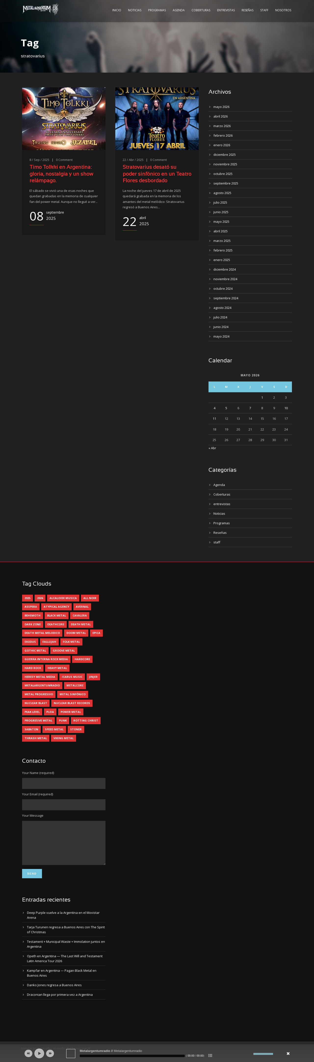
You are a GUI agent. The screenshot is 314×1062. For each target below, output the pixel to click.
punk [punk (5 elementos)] (63, 720)
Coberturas (201, 10)
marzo (222, 126)
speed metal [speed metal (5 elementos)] (54, 729)
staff (216, 542)
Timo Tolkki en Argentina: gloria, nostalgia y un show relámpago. (61, 174)
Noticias (134, 10)
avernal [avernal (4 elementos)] (82, 606)
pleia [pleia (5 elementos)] (50, 712)
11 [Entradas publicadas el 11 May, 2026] (214, 418)
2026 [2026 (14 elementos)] (40, 598)
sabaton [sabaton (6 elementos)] (31, 729)
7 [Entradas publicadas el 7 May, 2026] (250, 408)
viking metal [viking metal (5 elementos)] (63, 738)
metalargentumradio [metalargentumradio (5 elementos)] (42, 685)
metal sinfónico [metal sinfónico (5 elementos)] (73, 694)
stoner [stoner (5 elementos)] (76, 729)
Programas (157, 10)
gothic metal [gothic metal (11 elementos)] (35, 650)
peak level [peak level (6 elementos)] (32, 712)
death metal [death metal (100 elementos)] (81, 624)
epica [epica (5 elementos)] (96, 633)
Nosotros (283, 10)
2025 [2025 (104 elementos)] (27, 598)
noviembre (225, 164)
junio (220, 212)
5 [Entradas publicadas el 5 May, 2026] (226, 408)
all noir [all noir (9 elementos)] (89, 598)
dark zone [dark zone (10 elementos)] (33, 624)
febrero (223, 135)
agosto (222, 193)
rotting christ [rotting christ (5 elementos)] (85, 720)
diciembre (224, 154)
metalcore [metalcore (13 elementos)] (74, 685)
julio (220, 202)
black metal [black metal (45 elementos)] (56, 615)
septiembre (225, 183)
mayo (221, 107)
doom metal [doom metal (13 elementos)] (76, 633)
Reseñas (247, 10)
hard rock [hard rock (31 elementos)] (33, 668)
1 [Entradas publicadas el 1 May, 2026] (262, 397)
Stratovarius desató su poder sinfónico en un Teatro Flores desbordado (157, 174)
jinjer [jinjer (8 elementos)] (93, 677)
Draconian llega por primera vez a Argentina (60, 1002)
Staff (264, 10)
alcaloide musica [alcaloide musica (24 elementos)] (63, 598)
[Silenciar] (249, 1053)
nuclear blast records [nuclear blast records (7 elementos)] (72, 703)
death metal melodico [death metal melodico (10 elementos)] (42, 633)
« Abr (212, 448)
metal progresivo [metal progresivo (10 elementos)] (39, 694)
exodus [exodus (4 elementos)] (30, 641)
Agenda (179, 10)
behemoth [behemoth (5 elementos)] (32, 615)
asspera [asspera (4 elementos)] (31, 606)
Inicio (116, 10)
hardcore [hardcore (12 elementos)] (82, 659)
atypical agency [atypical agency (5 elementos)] (56, 606)
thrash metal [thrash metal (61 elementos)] (36, 738)
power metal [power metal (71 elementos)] (71, 712)
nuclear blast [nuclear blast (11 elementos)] (36, 703)
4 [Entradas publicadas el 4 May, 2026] (214, 408)
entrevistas (221, 504)
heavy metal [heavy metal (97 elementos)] (57, 668)
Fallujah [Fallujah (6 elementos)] (49, 641)
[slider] (132, 1056)
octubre (223, 173)
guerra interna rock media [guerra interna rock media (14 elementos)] (46, 659)
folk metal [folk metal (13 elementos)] (71, 641)
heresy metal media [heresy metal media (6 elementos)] (40, 677)
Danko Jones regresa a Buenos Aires (54, 992)
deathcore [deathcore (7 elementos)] (55, 624)
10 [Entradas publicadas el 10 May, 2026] (286, 408)
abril (220, 116)
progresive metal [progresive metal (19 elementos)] (38, 720)
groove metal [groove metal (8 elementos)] (64, 650)
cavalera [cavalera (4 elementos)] (80, 615)
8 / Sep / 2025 (39, 159)
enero (221, 145)
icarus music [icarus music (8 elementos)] (72, 677)
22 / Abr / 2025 (133, 159)
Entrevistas (226, 10)
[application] (157, 1053)
